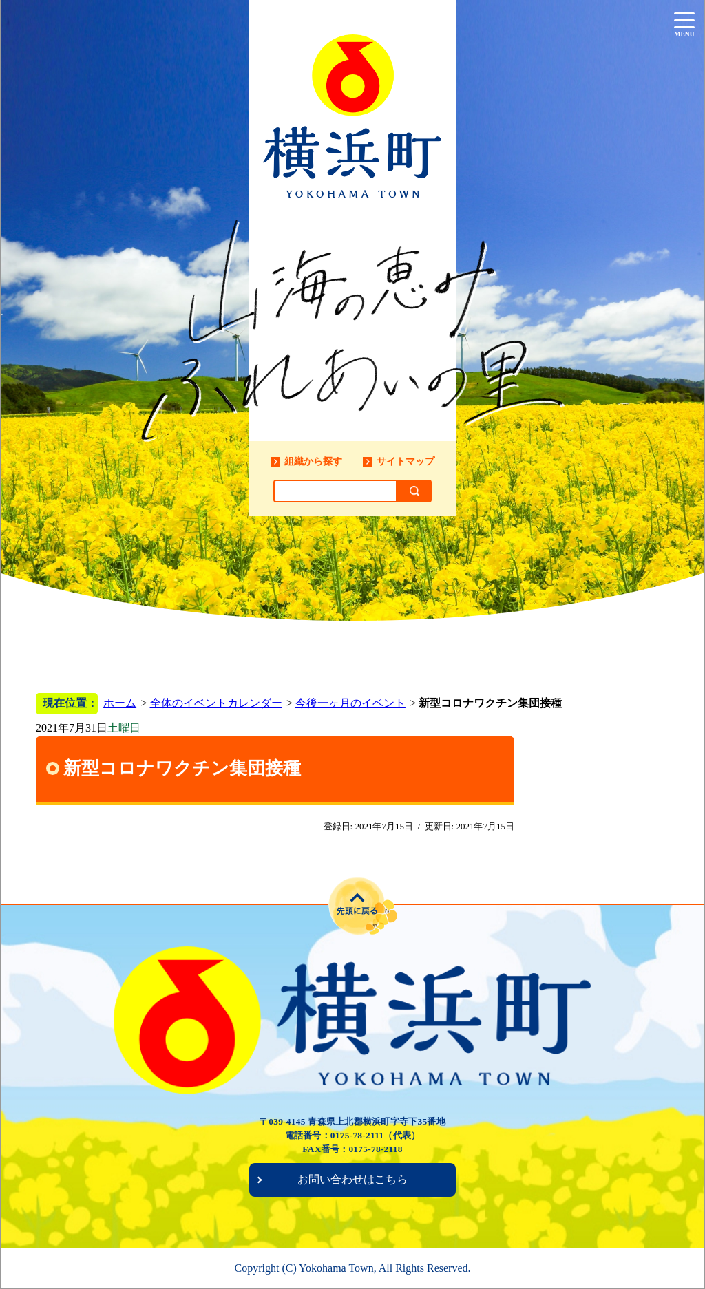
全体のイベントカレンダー (216, 703)
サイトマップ (405, 461)
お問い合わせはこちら (352, 1179)
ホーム (119, 703)
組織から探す (313, 461)
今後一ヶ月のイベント (350, 703)
